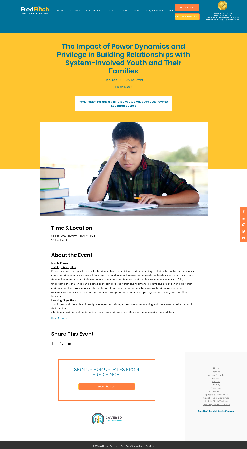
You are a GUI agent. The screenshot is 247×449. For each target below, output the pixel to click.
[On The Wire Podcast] (187, 16)
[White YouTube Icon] (244, 238)
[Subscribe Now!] (106, 386)
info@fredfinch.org (225, 411)
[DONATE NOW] (187, 7)
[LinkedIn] (244, 218)
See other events (123, 106)
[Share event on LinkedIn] (69, 343)
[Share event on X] (61, 343)
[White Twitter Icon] (244, 231)
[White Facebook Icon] (244, 211)
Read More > (59, 318)
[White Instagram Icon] (244, 225)
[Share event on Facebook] (53, 343)
